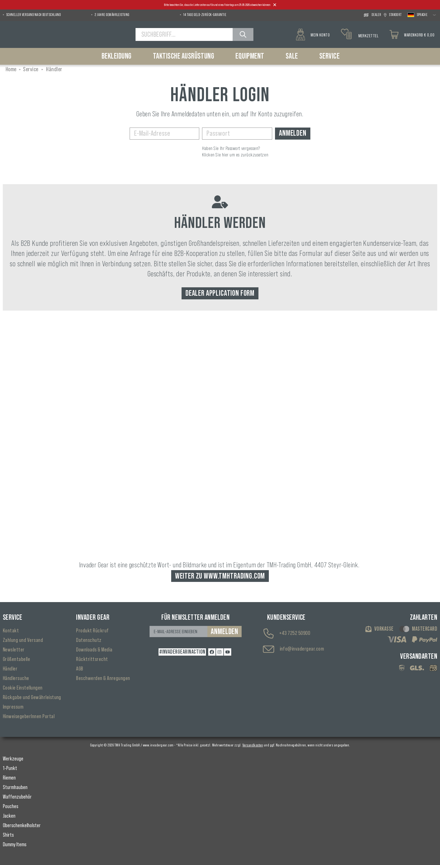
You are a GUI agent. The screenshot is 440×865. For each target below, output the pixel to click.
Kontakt (11, 630)
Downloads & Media (94, 650)
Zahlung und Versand (23, 640)
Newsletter (14, 650)
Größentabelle (16, 659)
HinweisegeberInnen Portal (28, 716)
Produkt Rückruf (92, 630)
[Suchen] (243, 34)
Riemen (9, 778)
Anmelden (292, 133)
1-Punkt (10, 768)
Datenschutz (88, 640)
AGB (79, 669)
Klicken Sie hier (215, 154)
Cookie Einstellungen (23, 688)
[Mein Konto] (313, 34)
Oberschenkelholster (22, 825)
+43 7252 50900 (294, 633)
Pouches (10, 806)
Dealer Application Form (220, 293)
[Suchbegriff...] (184, 34)
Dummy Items (14, 844)
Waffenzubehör (17, 797)
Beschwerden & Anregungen (103, 678)
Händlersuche (16, 678)
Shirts (8, 835)
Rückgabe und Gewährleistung (32, 697)
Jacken (9, 816)
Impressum (13, 707)
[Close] (274, 5)
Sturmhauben (15, 787)
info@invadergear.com (302, 649)
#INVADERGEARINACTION (182, 652)
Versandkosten (252, 745)
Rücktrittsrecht (92, 659)
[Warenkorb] (411, 34)
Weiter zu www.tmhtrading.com (220, 576)
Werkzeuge (13, 759)
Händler (10, 669)
